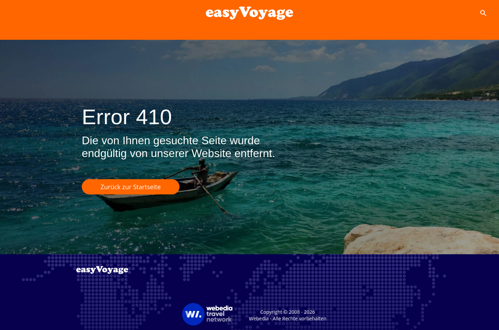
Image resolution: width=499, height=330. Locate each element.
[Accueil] (249, 13)
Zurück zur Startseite (130, 187)
